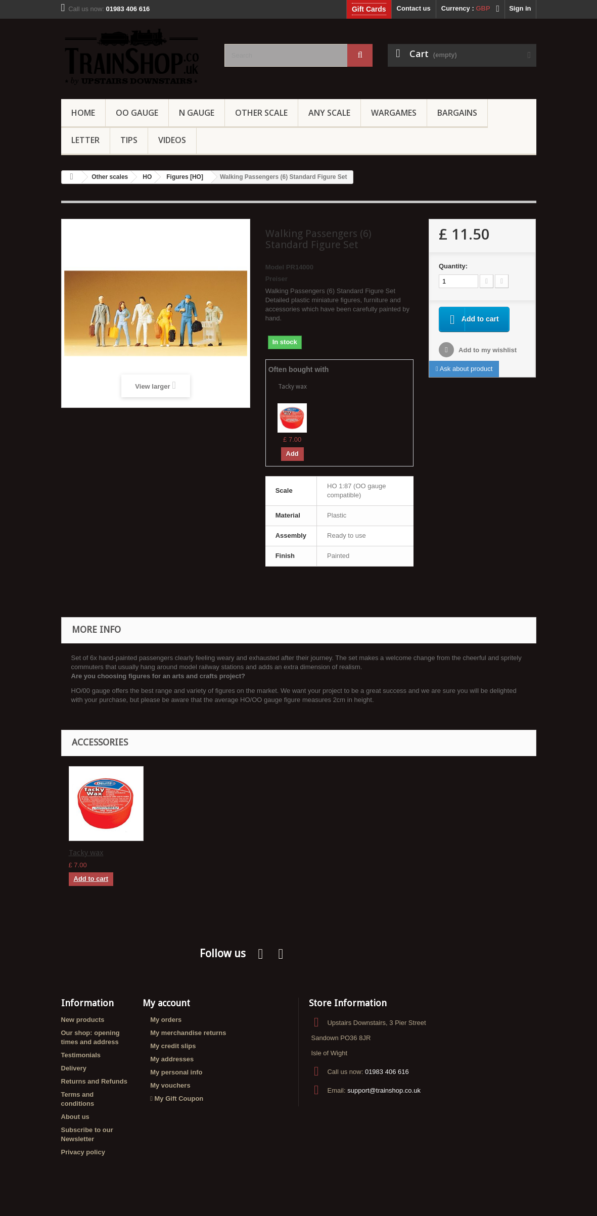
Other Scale (261, 112)
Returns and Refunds (94, 1081)
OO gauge (137, 112)
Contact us (414, 8)
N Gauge (196, 112)
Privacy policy (83, 1152)
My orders (165, 1019)
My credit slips (173, 1046)
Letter (85, 140)
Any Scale (329, 112)
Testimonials (81, 1055)
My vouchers (170, 1085)
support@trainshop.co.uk (384, 1090)
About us (75, 1116)
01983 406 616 (387, 1071)
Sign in (520, 8)
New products (83, 1019)
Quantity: (453, 266)
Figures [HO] (184, 176)
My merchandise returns (188, 1033)
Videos (172, 140)
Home (83, 112)
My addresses (172, 1059)
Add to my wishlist (487, 351)
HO (147, 176)
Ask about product (464, 369)
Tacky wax (292, 386)
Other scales (109, 176)
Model (275, 267)
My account (166, 1003)
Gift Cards (369, 9)
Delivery (74, 1068)
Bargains (457, 112)
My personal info (176, 1072)
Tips (128, 140)
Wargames (394, 112)
